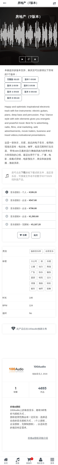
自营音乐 (49, 251)
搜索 (17, 463)
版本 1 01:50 (30, 79)
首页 (6, 463)
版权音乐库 (36, 251)
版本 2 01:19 (12, 85)
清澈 (33, 283)
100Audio (40, 366)
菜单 (52, 463)
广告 (33, 272)
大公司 (34, 261)
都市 (33, 288)
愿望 (33, 277)
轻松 (49, 283)
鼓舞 (49, 288)
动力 (41, 266)
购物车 (29, 460)
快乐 (41, 272)
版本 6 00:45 (13, 98)
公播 (33, 266)
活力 (49, 277)
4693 (42, 388)
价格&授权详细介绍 (38, 438)
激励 (41, 283)
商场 (49, 266)
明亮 (41, 277)
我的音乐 (40, 463)
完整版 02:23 (13, 79)
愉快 (49, 272)
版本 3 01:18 (29, 85)
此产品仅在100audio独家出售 (32, 328)
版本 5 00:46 (30, 91)
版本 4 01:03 (13, 91)
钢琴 (41, 288)
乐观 (49, 261)
